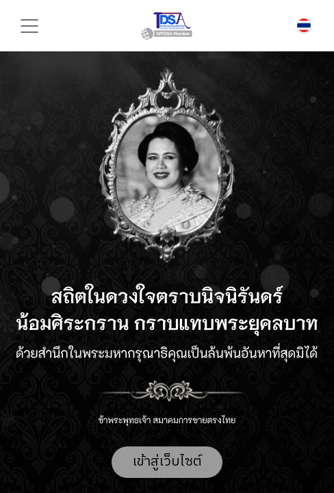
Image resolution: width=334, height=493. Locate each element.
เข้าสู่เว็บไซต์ (167, 462)
